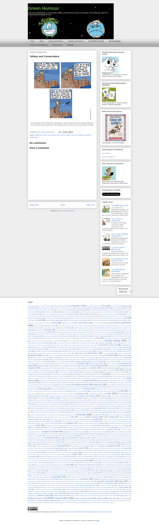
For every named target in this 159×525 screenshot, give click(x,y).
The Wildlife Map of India (119, 205)
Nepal (64, 432)
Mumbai (111, 427)
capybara (88, 334)
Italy (88, 398)
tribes (119, 483)
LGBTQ (121, 408)
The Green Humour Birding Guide (118, 248)
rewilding (103, 454)
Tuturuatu (101, 485)
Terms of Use (57, 45)
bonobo (45, 328)
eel (128, 361)
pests (121, 442)
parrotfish (118, 440)
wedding (118, 493)
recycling (105, 452)
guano (43, 384)
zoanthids (103, 502)
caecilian (79, 332)
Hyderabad (37, 393)
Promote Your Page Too (108, 156)
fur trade (126, 374)
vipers (127, 489)
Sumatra (127, 475)
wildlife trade (112, 498)
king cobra (57, 404)
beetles (93, 320)
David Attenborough (41, 353)
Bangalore (31, 318)
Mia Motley (37, 423)
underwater (73, 487)
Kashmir (80, 402)
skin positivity (122, 467)
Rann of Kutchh (58, 452)
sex (31, 465)
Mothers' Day (32, 427)
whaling (96, 495)
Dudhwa (30, 359)
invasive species (41, 398)
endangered (41, 366)
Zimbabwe (96, 502)
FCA (66, 370)
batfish (120, 318)
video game (113, 489)
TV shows (109, 485)
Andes (91, 310)
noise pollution (80, 434)
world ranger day (115, 500)
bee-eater (74, 320)
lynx (41, 412)
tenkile (125, 479)
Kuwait (88, 406)
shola (45, 467)
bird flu (95, 323)
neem (39, 431)
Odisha (60, 435)
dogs (103, 355)
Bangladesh (39, 318)
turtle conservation (82, 485)
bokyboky (30, 328)
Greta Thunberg (109, 382)
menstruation (75, 421)
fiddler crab (80, 370)
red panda (113, 452)
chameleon (121, 336)
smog (75, 469)
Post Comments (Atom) (66, 211)
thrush (85, 481)
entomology (99, 366)
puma (88, 450)
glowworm (42, 380)
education (122, 361)
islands (75, 398)
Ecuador (115, 361)
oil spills (75, 436)
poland (79, 446)
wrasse (37, 502)
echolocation (47, 361)
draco (85, 357)
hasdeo (69, 386)
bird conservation (81, 323)
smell (70, 469)
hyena (45, 393)
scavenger (76, 460)
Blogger (97, 520)
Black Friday (66, 325)
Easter (114, 359)
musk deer (37, 429)
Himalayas (87, 389)
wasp (126, 491)
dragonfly (92, 357)
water (46, 493)
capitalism (63, 334)
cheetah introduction (48, 338)
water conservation (56, 493)
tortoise (45, 483)
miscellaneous (111, 423)
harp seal (48, 386)
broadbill (71, 330)
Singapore (102, 467)
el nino (40, 363)
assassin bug (100, 314)
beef (81, 320)
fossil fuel (67, 374)
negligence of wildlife (50, 432)
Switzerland (98, 477)
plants (119, 444)
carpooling (46, 336)
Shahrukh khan (59, 465)
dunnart (54, 359)
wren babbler (44, 502)
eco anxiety (58, 361)
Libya (126, 408)
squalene (116, 473)
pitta (106, 444)
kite (90, 404)
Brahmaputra (111, 328)
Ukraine (41, 487)
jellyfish (90, 400)
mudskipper (93, 427)
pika (76, 444)
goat (60, 380)
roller (93, 456)
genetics (127, 376)
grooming (118, 382)
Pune (93, 450)
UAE (128, 485)
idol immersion (64, 393)
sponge (68, 473)
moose (119, 425)
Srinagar (41, 475)
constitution (39, 347)
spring (110, 473)
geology (30, 378)
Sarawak (121, 458)
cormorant (64, 349)
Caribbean (126, 334)
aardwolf (36, 306)
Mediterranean (125, 419)
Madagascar (95, 412)
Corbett (50, 349)
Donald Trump (53, 357)
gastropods (82, 376)
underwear (81, 487)
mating (96, 419)
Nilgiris (64, 433)
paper (77, 440)
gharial (51, 378)
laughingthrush (41, 408)
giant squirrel (68, 378)
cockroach (30, 345)
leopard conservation (109, 408)
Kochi (123, 404)
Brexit (57, 330)
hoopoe (78, 391)
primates (125, 448)
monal (69, 425)
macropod (87, 412)
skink (129, 467)
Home (32, 41)
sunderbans (45, 477)
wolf (29, 500)
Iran (66, 398)
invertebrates (52, 398)
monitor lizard (85, 425)
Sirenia (109, 467)
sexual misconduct (40, 465)
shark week (105, 465)
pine (80, 444)
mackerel (80, 412)
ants (74, 312)
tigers (121, 481)
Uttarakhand (58, 489)
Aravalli (117, 312)
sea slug (62, 462)
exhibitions (104, 368)
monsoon (103, 425)
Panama (52, 440)
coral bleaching (123, 347)
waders (82, 491)
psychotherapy (50, 450)
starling (62, 475)
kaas (34, 402)
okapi (83, 435)
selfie (130, 462)
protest (42, 450)
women (43, 500)
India (108, 393)
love (29, 412)
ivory (98, 398)
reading (99, 452)
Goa (55, 380)
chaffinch (114, 336)
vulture (60, 491)
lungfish (36, 412)
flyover (113, 372)
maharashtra (127, 412)
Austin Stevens (110, 314)
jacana (113, 398)
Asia (84, 314)
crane (29, 351)
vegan (92, 489)
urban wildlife (124, 487)
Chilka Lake (90, 338)
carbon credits (103, 334)
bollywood (38, 328)
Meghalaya (39, 421)
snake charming (95, 469)
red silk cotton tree (125, 452)
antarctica (38, 312)
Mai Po (46, 415)
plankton (111, 444)
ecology (99, 361)
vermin (97, 489)
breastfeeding (38, 330)
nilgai (51, 433)
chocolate (114, 338)
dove (63, 357)
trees (95, 483)
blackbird (81, 325)
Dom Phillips (43, 357)
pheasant (41, 444)
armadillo (51, 314)
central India (86, 336)
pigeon (66, 444)
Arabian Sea (109, 312)
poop (48, 448)
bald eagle (84, 316)
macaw (73, 412)
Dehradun (105, 353)
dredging (100, 357)
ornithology (49, 438)
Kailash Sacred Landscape (45, 402)
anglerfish (117, 310)
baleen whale (108, 316)
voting (54, 491)
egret (29, 363)
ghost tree (59, 378)
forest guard (53, 374)
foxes (75, 374)
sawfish (69, 460)
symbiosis (106, 477)
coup (89, 349)
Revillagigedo (94, 454)
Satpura (38, 460)
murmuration (126, 427)
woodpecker (53, 500)
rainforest (39, 452)
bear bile (48, 320)
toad (34, 483)
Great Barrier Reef (112, 380)
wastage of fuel (32, 493)
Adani (67, 306)
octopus (53, 435)
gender (120, 376)
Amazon (107, 308)
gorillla (80, 380)
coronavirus (72, 349)
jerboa (96, 400)
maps (72, 417)
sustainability (56, 477)
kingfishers (66, 404)
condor (88, 345)
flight (71, 372)
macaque (65, 412)
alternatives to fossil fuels (92, 308)
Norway (104, 433)
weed (123, 493)
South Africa (79, 471)
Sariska (128, 458)
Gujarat (49, 384)
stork (94, 475)
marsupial (73, 419)
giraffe (87, 378)
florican (90, 372)
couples (95, 349)
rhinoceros (117, 454)
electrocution (72, 363)
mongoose (77, 425)
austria (127, 314)
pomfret (42, 448)
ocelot (47, 435)
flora (84, 372)
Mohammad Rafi (49, 425)
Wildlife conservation (84, 135)
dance (32, 353)
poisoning (72, 446)
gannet (61, 376)
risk (56, 456)
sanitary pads (101, 458)
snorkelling (117, 469)
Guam (29, 384)
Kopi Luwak (49, 406)
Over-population (81, 438)
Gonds (69, 380)
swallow (68, 477)
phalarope (33, 444)
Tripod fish (127, 483)
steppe (68, 475)
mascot (81, 419)
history (107, 389)
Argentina (44, 314)
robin (77, 456)
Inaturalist (92, 393)
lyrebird (46, 412)
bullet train (126, 330)
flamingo (52, 372)
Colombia (58, 345)
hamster (32, 386)
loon (124, 410)
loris (128, 410)
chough (121, 338)
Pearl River (67, 442)
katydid (86, 402)
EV (87, 368)
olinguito (89, 435)
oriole (35, 438)
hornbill (84, 391)
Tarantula (76, 479)
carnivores (37, 336)
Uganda (30, 487)
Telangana (111, 479)
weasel (100, 493)
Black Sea (74, 325)
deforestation (93, 353)
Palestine (37, 440)
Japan (83, 400)
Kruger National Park (74, 406)
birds (128, 322)
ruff (114, 456)
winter (126, 498)
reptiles (75, 454)
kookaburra (41, 406)
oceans (39, 436)
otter (60, 438)
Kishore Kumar (83, 404)
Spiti (54, 473)
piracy (101, 444)
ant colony (30, 312)
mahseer (33, 415)
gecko (107, 376)
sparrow (120, 471)
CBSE (77, 336)
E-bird (65, 359)
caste (53, 336)
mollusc (63, 425)
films (102, 370)
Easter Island (122, 359)
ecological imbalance (80, 361)
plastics (30, 446)
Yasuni (74, 502)
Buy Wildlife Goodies (96, 41)
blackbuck (89, 325)
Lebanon (73, 408)
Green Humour (43, 8)
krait (61, 406)
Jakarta (68, 400)
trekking (102, 483)
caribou (30, 336)
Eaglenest (78, 359)
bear (40, 320)
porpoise (73, 448)
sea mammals (45, 462)
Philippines (59, 444)
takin (42, 479)
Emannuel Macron (111, 363)
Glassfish (101, 378)
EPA (53, 368)
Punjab (99, 450)
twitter (116, 485)
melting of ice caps (51, 421)
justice (29, 402)
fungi (120, 374)
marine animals (91, 417)
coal (99, 343)
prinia (29, 450)
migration (70, 423)
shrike (61, 467)
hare (43, 386)
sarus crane (31, 460)
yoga (83, 502)
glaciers (94, 378)
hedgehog (96, 386)
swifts (90, 477)
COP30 (92, 347)
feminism (72, 370)
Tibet (90, 481)
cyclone (104, 351)
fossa (60, 374)
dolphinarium (34, 357)
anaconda (59, 310)
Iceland (55, 393)
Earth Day (92, 359)
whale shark (87, 495)
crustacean (82, 351)
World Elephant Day (77, 500)
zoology (110, 502)
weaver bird (108, 493)
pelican (80, 442)
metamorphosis (124, 421)
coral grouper (32, 349)
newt (41, 433)
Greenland (77, 382)
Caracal (95, 334)
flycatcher (106, 372)
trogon (29, 485)
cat (58, 336)
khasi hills (49, 404)
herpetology (42, 389)
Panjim (67, 440)
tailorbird (30, 479)
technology (102, 479)
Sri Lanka (33, 475)
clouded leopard (83, 343)
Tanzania (65, 479)
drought (114, 357)
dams (120, 351)
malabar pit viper (54, 415)
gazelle (100, 376)
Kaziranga (108, 402)
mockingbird (31, 425)
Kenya (127, 402)
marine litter (42, 419)
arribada (58, 314)
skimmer (115, 467)
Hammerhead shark (125, 384)
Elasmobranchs (49, 363)
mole (57, 425)
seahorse (90, 462)
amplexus (30, 310)
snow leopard (127, 469)
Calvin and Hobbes (101, 332)
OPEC (107, 435)
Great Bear (123, 380)
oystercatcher (112, 438)
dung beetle (44, 359)
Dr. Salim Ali (78, 357)
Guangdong (36, 384)
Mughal (100, 427)
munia (119, 427)
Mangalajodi (119, 415)
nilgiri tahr (57, 433)
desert (127, 353)
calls (91, 332)
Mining (102, 423)
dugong (36, 359)
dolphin (111, 355)
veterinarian (105, 489)
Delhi (112, 353)
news (36, 433)
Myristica (80, 429)
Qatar (112, 450)
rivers (70, 456)
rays (93, 452)
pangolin (59, 440)
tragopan (57, 483)
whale (65, 495)
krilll (65, 406)
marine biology (109, 417)
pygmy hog (106, 450)
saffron (37, 458)
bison (59, 325)
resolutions (85, 454)
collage (52, 345)
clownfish (92, 343)
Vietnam (120, 489)
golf (64, 380)
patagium (44, 442)
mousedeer (70, 427)
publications (60, 450)
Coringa (56, 349)
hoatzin (113, 389)
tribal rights (110, 483)
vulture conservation (71, 491)
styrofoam (114, 475)
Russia (119, 456)
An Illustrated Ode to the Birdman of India (119, 260)
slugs (65, 469)
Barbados (75, 318)
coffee (45, 345)
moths (42, 427)
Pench (86, 442)
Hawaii (75, 386)
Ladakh (100, 406)
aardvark (30, 306)
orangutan (121, 435)
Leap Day (53, 408)
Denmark (120, 353)
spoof (73, 473)
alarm (46, 308)
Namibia (102, 429)
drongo (107, 357)
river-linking (63, 456)
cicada (32, 341)
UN (58, 487)
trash (63, 483)
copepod (114, 347)
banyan (47, 318)
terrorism (74, 135)
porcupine (66, 448)
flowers (97, 372)
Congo (94, 345)
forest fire (44, 374)
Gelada (114, 376)
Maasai (52, 412)
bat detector (114, 318)
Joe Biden (110, 400)
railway (32, 452)
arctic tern (35, 314)
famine (37, 370)
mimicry (88, 423)
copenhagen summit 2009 (103, 347)
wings (120, 498)
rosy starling (107, 456)
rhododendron (43, 456)
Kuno (83, 406)
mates (89, 419)
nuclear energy (113, 433)
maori (65, 417)
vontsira (48, 491)
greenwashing (98, 382)
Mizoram (127, 423)
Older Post (91, 205)
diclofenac (58, 355)
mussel (45, 429)
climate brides (98, 341)
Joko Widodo (118, 400)
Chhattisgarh (75, 338)
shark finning (94, 465)
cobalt (113, 343)
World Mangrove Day (91, 500)
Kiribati (75, 404)
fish (117, 370)
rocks (81, 456)
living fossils (77, 410)
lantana (33, 408)
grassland (101, 380)
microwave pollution (48, 423)
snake (86, 469)
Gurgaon (61, 384)
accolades (51, 306)
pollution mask (125, 446)
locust (90, 410)
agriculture (124, 306)
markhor (52, 419)
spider (39, 473)
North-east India (94, 434)
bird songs (103, 323)
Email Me (70, 45)
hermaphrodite (121, 386)
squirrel (128, 473)
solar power (51, 471)
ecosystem (108, 361)
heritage (114, 386)
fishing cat (31, 372)
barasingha (67, 318)
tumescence (53, 485)
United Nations (107, 487)
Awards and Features (76, 41)
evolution (93, 368)
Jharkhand (102, 400)
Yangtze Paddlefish (65, 502)
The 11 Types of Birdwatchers (116, 220)
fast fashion (51, 370)
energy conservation (70, 366)
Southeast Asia (103, 471)
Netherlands (97, 431)
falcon (121, 368)
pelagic (74, 442)
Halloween (114, 384)
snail (80, 469)
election (58, 363)
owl (91, 438)
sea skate (55, 462)
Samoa (78, 458)
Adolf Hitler (89, 306)
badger (56, 316)
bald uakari (92, 316)
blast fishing (97, 325)
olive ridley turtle (98, 435)
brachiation (103, 328)
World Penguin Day (104, 500)
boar (119, 325)
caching (72, 332)
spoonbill (96, 473)
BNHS (113, 325)
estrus (74, 368)
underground (64, 487)
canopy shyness (53, 334)
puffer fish (70, 450)
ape (80, 312)
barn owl (87, 318)
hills (61, 389)
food (123, 372)
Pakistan (30, 440)
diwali (87, 355)
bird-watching (115, 323)
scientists (96, 460)
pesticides (113, 442)
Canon (45, 334)
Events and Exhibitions (38, 45)
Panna (72, 440)
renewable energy (63, 454)
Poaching (60, 446)
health (81, 386)
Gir (82, 378)
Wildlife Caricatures (35, 498)
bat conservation (103, 318)
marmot (66, 419)
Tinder (129, 481)
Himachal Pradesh (75, 389)
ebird (34, 361)
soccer (32, 471)
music (29, 429)
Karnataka (71, 402)
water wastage (91, 493)
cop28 (81, 347)
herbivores (104, 387)
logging (97, 410)
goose (75, 380)
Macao (58, 412)
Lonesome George (106, 410)
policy (95, 446)
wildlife (117, 495)
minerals (95, 423)
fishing (126, 370)
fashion (43, 370)
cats (71, 336)
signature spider (81, 467)
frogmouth (97, 374)
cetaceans (104, 336)
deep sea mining (64, 353)
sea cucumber (125, 460)
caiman (86, 332)
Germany (37, 378)
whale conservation (76, 495)
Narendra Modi (112, 429)
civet (61, 341)
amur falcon (51, 310)
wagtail (90, 491)
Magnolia (118, 412)
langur (129, 406)
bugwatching (105, 330)
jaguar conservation (41, 400)
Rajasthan (48, 452)
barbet (81, 318)
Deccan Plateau (53, 353)
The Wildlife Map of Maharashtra (118, 270)
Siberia (73, 467)
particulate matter (35, 442)
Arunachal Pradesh (73, 314)
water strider (82, 493)
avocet (29, 316)
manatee (111, 415)
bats (126, 318)
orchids (30, 438)
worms (31, 502)
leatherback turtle (63, 408)
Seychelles (50, 465)
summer (30, 477)
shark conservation (80, 465)
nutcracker (32, 435)
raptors (76, 452)
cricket (37, 351)
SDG (118, 460)
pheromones (51, 444)
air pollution (31, 308)
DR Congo (69, 357)
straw (108, 475)
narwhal (123, 429)
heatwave (88, 386)
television (119, 479)
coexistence (38, 345)
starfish (55, 475)
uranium (116, 487)
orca (128, 435)
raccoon (129, 450)
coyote (112, 349)
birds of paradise (39, 325)
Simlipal (96, 467)
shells (29, 467)
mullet (105, 427)
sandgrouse (93, 458)
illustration (81, 394)
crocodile (55, 351)
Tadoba (120, 477)
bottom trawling (78, 328)
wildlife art (126, 495)
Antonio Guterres (66, 312)
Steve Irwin (75, 475)
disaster (66, 355)
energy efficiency (86, 366)
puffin (77, 450)
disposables (81, 355)
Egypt (35, 363)
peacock (58, 442)
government (56, 135)
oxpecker (98, 438)
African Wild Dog (115, 306)
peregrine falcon (103, 442)
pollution (112, 446)
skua (31, 469)
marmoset (59, 419)
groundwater (126, 382)
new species (107, 432)
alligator (80, 308)
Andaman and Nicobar (79, 310)
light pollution (36, 410)
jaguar (31, 400)
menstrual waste (65, 421)
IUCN (92, 398)
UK (35, 487)
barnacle (94, 318)
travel (68, 483)
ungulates (89, 487)
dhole (43, 355)
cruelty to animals (72, 351)
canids (30, 334)
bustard (42, 332)
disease (73, 355)
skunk (36, 469)
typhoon (122, 485)
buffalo (87, 330)
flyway (118, 372)
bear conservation (58, 320)
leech (78, 408)
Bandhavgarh (126, 316)
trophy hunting (37, 485)
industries (72, 396)
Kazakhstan (100, 402)
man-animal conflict (99, 415)
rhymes (52, 456)
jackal (129, 398)
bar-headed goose (56, 318)
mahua (40, 415)
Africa (104, 306)
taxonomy (85, 479)
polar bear (86, 446)
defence (81, 353)
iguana (72, 393)
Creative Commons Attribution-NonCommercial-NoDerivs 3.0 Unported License (87, 512)
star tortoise (48, 475)
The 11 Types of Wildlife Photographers (119, 235)
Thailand (64, 481)
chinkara (106, 338)
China (98, 338)
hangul (38, 386)
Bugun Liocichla (96, 330)
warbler (120, 491)
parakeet (97, 440)
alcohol (60, 308)
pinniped (90, 444)
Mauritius (105, 419)
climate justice (48, 343)
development (33, 355)
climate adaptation (86, 341)
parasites (105, 440)
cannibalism (38, 334)
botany (68, 328)
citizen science (53, 341)
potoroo (91, 448)
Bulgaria (119, 330)
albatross (52, 308)
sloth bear (58, 469)
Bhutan (120, 320)
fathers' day (59, 370)
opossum (113, 435)
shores (50, 467)
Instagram (104, 396)
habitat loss (97, 385)
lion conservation (46, 410)
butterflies (49, 332)
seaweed (111, 462)
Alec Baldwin (67, 308)
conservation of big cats (107, 345)
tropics (45, 485)
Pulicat (83, 450)
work (32, 512)
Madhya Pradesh (107, 412)
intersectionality (115, 396)
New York (124, 431)
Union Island (97, 487)
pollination (102, 446)
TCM (94, 479)
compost (82, 345)
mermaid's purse (113, 421)
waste (40, 493)
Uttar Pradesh (48, 489)
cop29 (86, 347)
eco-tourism (66, 361)
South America (90, 471)
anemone (109, 310)
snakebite (105, 469)
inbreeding (100, 393)
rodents (87, 456)
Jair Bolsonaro (59, 400)
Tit (30, 483)
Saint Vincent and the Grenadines (59, 458)
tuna (59, 485)
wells (128, 493)
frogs (104, 374)
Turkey (65, 485)
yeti (78, 502)
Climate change (112, 340)
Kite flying (96, 404)
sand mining (85, 458)
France (83, 374)
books (56, 328)
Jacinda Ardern (121, 398)
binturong (38, 323)
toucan (51, 483)
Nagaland (87, 429)
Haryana (61, 386)
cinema (38, 341)
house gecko (93, 391)
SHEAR (113, 465)
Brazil (29, 330)
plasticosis (126, 444)
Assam (91, 314)
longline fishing (116, 410)
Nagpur (95, 429)
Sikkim (90, 467)
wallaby (102, 491)
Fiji (97, 370)
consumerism (48, 347)
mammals (81, 414)
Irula (70, 398)
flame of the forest (41, 372)
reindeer (46, 454)
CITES (45, 341)
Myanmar (65, 429)
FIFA (87, 370)
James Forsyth (76, 400)
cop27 (75, 347)
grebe (42, 382)
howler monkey (103, 391)
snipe (111, 469)
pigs (71, 444)
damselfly (128, 351)
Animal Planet (125, 310)
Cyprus (110, 351)
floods (77, 372)
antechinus (48, 312)
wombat (36, 500)
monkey (94, 425)
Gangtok (54, 376)
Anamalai (66, 310)
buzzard (58, 332)
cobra (119, 343)
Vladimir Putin (32, 491)
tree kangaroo (76, 483)
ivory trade (104, 398)
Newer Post (34, 205)
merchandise (95, 421)
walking (96, 491)
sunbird (37, 477)
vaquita (86, 489)
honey (43, 391)
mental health (84, 421)
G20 (35, 376)
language (122, 406)
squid (122, 473)
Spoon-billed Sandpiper (84, 473)
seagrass (83, 462)
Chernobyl (66, 338)
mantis (49, 417)
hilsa (66, 389)
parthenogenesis (127, 440)
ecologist (93, 361)
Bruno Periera (79, 330)
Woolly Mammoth (64, 500)
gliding (108, 378)
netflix (90, 431)
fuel (116, 374)
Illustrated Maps (115, 41)
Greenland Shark (88, 382)
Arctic (123, 312)
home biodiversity (34, 391)
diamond (51, 355)
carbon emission (114, 334)
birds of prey (50, 326)
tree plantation (87, 483)
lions (69, 410)
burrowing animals (32, 332)
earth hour (100, 359)
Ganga (48, 376)
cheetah (36, 338)
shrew (56, 467)
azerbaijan (42, 316)
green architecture (57, 382)
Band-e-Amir (47, 135)
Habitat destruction (81, 385)
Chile (83, 338)
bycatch (65, 332)
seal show (104, 462)
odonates (67, 435)
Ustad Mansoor (38, 489)
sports (104, 473)
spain (113, 471)
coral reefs (41, 349)
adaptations (76, 306)
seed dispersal (120, 462)
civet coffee (70, 341)
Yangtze (56, 502)
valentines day (70, 489)
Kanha (63, 402)
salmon (72, 458)
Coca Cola (126, 343)
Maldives (71, 415)
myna (72, 429)
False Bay (30, 370)
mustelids (51, 429)
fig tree (92, 370)
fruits (111, 374)
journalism (126, 400)
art (63, 314)
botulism (87, 328)
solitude (66, 471)
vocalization (41, 491)
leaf (48, 408)
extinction (113, 368)
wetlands (56, 495)
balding (100, 316)
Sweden (85, 477)
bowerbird (95, 328)
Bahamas (72, 316)
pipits (95, 444)
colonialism (66, 345)
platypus (38, 446)
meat (111, 419)
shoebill (40, 467)
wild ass (102, 495)
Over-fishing (69, 438)
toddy (39, 483)
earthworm (108, 359)
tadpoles (126, 477)
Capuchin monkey (79, 334)
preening (103, 448)
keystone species (40, 404)
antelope (55, 312)
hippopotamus (99, 389)
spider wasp (48, 473)
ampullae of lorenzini (40, 310)
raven (88, 452)
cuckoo (90, 351)
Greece (48, 382)
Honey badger (50, 391)
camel (109, 332)
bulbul (113, 330)
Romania (99, 456)
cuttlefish (98, 351)
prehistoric (117, 448)
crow (62, 351)
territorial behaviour (46, 481)
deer (73, 353)
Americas (115, 308)
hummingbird (112, 391)
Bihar (125, 320)
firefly (112, 370)
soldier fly (59, 471)
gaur (89, 376)
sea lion (30, 462)
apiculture (86, 312)
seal (97, 462)
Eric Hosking (67, 368)
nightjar (46, 433)
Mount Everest (51, 427)
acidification (60, 306)
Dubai (120, 357)
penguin (92, 442)
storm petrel (101, 475)
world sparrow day (126, 500)
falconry (127, 368)
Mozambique (84, 427)
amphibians (124, 308)
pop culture (55, 448)
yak (51, 502)
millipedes (80, 423)
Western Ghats (43, 495)
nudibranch (122, 433)
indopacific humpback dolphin (58, 396)
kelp (114, 402)
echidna (39, 361)
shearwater (119, 465)
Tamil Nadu (55, 479)
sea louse (36, 462)
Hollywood (128, 389)
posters (82, 448)
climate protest (60, 343)
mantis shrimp (58, 417)
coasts (106, 343)
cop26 (69, 347)
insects (92, 396)
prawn (96, 448)
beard (68, 320)
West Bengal (31, 495)
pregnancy (110, 448)
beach (34, 320)
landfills (116, 406)
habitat (69, 385)
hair (108, 384)
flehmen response (63, 372)
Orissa (41, 438)
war (113, 491)
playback (45, 446)
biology (54, 323)
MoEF (38, 425)
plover (52, 446)
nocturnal (71, 433)
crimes (42, 351)
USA (29, 489)
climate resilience (71, 343)
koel (128, 404)
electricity (64, 363)
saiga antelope (45, 458)
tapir (70, 479)
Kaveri (92, 402)
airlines (41, 308)
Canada (127, 332)
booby (50, 328)
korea (56, 406)
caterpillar (64, 336)
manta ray (42, 417)
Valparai (79, 489)
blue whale (106, 325)
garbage (67, 376)
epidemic (59, 368)
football (37, 374)
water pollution (70, 493)
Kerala (30, 404)
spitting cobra (60, 473)
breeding (47, 330)
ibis (50, 393)
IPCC (61, 398)
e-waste (72, 359)
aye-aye (35, 316)
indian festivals (123, 394)
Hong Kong (68, 391)
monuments (113, 425)
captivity (70, 334)
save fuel (62, 460)
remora (54, 454)
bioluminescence (67, 323)
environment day (113, 366)
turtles (94, 485)
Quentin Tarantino (120, 450)
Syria (114, 477)
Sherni (34, 467)
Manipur (33, 417)
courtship (104, 349)
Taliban (68, 135)
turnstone (71, 485)
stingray (82, 475)
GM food (49, 380)
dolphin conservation (124, 355)
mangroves (127, 415)
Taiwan (37, 479)
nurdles (129, 433)
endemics (51, 366)
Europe (80, 368)
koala (118, 404)
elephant (81, 364)
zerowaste (89, 502)
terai (130, 479)
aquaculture (94, 312)
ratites (83, 452)
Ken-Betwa (120, 402)
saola (115, 458)
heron (34, 389)
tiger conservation (107, 481)
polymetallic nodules (33, 448)
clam (77, 341)
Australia (119, 314)
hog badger (120, 389)
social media (41, 471)
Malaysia (63, 415)
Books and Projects (56, 41)
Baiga (78, 316)
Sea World (69, 462)
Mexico (30, 423)
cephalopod (96, 336)
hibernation (55, 389)
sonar (71, 471)
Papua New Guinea (87, 440)
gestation (44, 378)
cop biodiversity (60, 347)
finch (107, 370)
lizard (84, 410)
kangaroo (56, 402)
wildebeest (110, 495)
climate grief (38, 343)
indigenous (31, 396)
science (62, 135)
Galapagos (41, 376)
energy (60, 366)
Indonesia (42, 396)
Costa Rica (83, 349)
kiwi (103, 404)
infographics (82, 396)
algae (74, 308)
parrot (111, 440)
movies (77, 427)
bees (85, 320)
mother (126, 425)
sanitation (109, 458)
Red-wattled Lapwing (35, 454)
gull (54, 385)
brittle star (63, 330)
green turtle (68, 382)
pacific (127, 438)
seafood (76, 462)
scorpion (103, 460)
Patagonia (51, 442)
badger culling (63, 316)
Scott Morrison (111, 460)
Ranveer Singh (68, 452)
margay (81, 417)
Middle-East (60, 423)
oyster (105, 438)
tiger (96, 481)
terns (36, 481)
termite (31, 481)
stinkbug (89, 475)
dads (115, 351)
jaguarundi (50, 400)
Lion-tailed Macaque (59, 410)
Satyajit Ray (45, 460)
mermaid (105, 421)
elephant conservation (96, 364)
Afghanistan (38, 135)
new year (116, 431)
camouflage (117, 332)
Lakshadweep (108, 406)
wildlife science (34, 137)
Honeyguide (60, 391)
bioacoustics (46, 323)
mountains (60, 427)
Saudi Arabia (54, 460)
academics (43, 306)
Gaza (94, 376)
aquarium (101, 312)
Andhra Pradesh (99, 310)
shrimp (67, 467)
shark (68, 465)
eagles (85, 359)
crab (117, 349)
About (41, 41)
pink (84, 444)
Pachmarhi (121, 438)
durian (59, 359)
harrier (55, 386)
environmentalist (45, 368)
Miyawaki (120, 423)
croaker (48, 351)
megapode (31, 421)
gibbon (76, 378)
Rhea (109, 454)
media (116, 419)
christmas (128, 338)
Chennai (59, 338)
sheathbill (127, 465)
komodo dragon (32, 406)
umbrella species (50, 487)
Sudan (121, 475)
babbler (49, 316)
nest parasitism (74, 431)
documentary (95, 355)
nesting (83, 432)
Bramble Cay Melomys (123, 328)
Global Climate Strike (118, 378)
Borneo (62, 328)
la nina (94, 406)
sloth (51, 469)
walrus (108, 491)
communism (74, 345)
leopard (96, 408)
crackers (125, 349)
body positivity (125, 325)
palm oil (45, 440)
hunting (121, 391)
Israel (83, 398)
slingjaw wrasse (44, 469)
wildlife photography (81, 498)
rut (125, 456)
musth (58, 429)
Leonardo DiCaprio (87, 408)
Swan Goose (77, 477)
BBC (29, 320)
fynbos (29, 376)
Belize (98, 320)
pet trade (128, 442)
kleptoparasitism (111, 404)
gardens (74, 376)
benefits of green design (109, 320)
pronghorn (35, 450)
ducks (126, 357)
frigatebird (90, 374)
